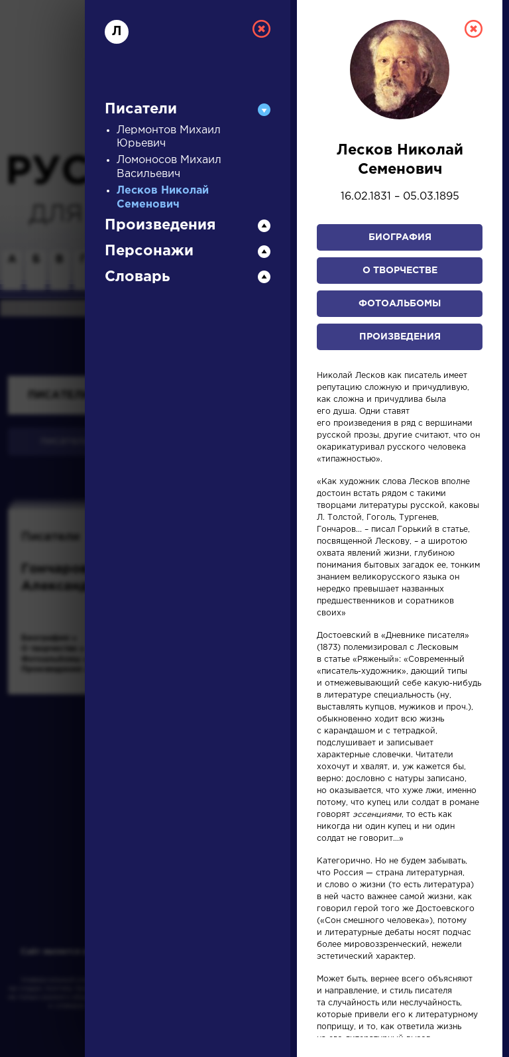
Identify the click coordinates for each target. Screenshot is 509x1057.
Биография (399, 237)
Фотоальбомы (400, 304)
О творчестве (400, 271)
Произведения (400, 337)
